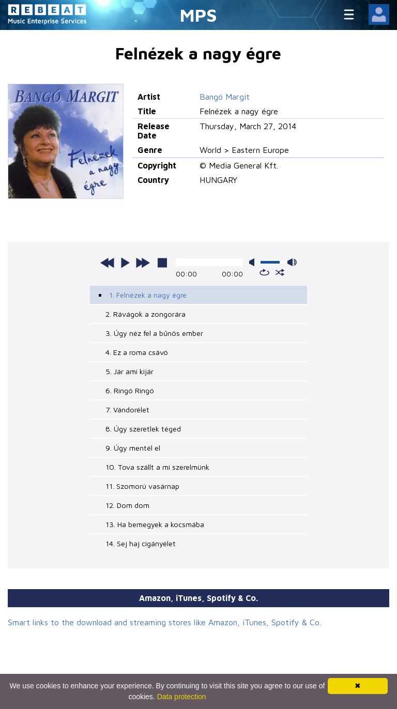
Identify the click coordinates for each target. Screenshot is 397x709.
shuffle (279, 272)
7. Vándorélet (127, 409)
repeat (264, 272)
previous (107, 262)
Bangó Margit (225, 96)
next (142, 262)
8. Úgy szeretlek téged (143, 428)
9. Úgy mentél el (132, 447)
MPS (198, 14)
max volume (292, 262)
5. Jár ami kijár (129, 371)
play (125, 262)
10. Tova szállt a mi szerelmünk (157, 467)
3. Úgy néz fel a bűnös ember (154, 333)
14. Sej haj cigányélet (140, 543)
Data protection (181, 696)
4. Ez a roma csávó (136, 352)
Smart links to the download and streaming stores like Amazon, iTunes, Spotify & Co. (164, 622)
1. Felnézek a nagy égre (148, 294)
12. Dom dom (127, 505)
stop (162, 262)
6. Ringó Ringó (129, 390)
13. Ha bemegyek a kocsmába (154, 524)
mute (253, 262)
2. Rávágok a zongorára (145, 314)
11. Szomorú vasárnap (142, 486)
